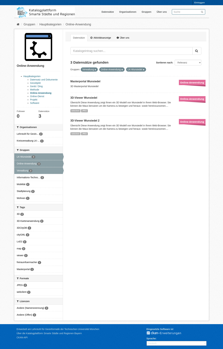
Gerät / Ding (36, 86)
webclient (75, 111)
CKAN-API (22, 337)
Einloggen (199, 2)
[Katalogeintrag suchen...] (131, 51)
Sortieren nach (164, 62)
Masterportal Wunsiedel (85, 81)
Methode (34, 89)
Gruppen (146, 12)
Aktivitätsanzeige (100, 37)
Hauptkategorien (50, 24)
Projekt (33, 99)
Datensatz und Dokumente (44, 79)
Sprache (151, 338)
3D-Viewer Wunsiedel (83, 97)
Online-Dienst (37, 96)
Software (34, 103)
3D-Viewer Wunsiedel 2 (85, 120)
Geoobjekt (35, 83)
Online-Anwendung (78, 24)
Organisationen (127, 12)
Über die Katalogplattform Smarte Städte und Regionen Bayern (49, 333)
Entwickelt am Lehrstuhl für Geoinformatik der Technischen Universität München (58, 329)
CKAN (167, 333)
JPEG (84, 111)
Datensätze (108, 12)
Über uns (162, 12)
